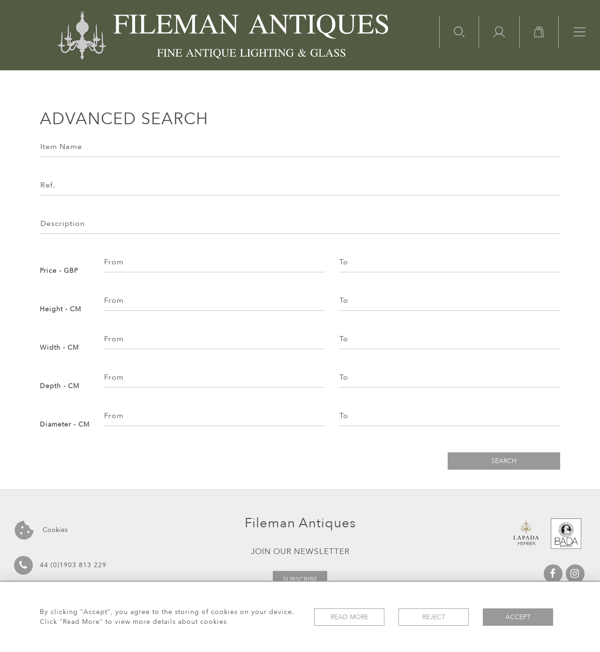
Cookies (41, 530)
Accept (518, 617)
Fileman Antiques (300, 523)
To (343, 262)
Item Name (61, 147)
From (114, 262)
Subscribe (300, 579)
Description (62, 223)
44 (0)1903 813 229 (60, 565)
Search (504, 461)
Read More (349, 617)
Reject (433, 617)
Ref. (47, 185)
